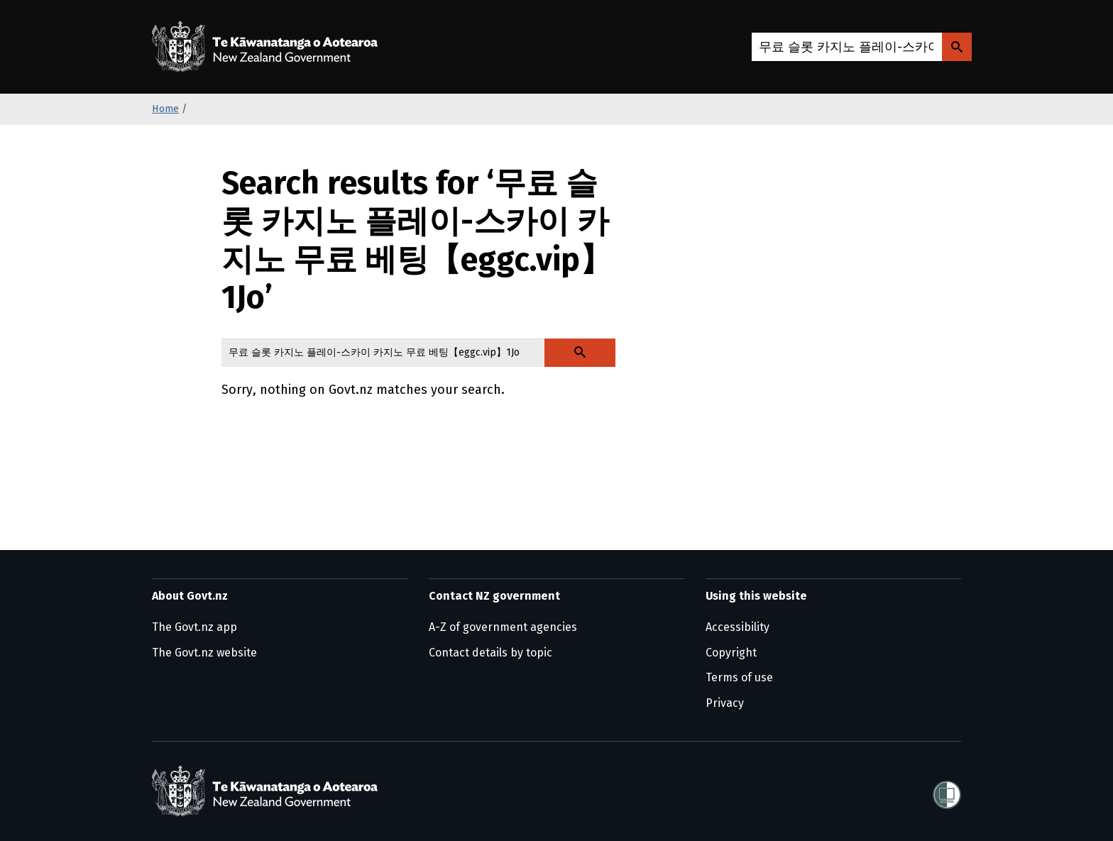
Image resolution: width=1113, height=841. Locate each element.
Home (165, 109)
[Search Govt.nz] (957, 47)
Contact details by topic (490, 652)
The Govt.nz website (204, 652)
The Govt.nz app (194, 627)
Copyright (731, 652)
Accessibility (737, 627)
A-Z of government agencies (503, 627)
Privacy (725, 703)
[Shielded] (947, 790)
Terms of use (739, 677)
